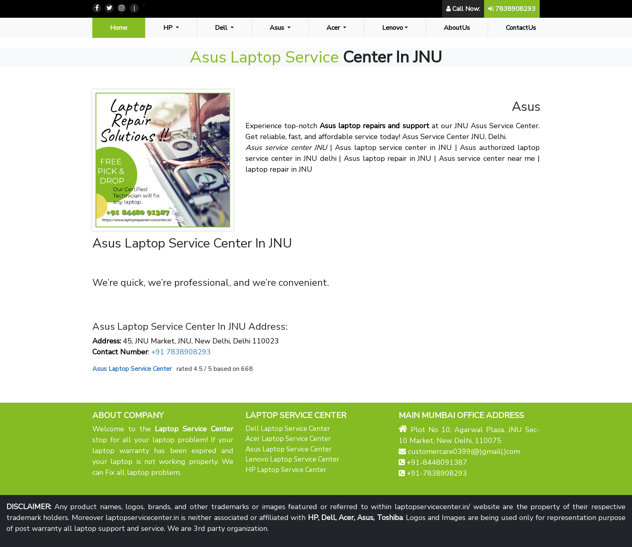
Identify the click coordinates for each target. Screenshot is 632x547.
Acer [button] (333, 27)
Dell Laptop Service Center (287, 428)
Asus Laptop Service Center (288, 449)
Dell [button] (222, 27)
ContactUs (521, 27)
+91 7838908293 (180, 352)
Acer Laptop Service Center (288, 438)
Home (120, 27)
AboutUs (457, 27)
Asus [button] (278, 27)
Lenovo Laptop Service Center (292, 459)
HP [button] (168, 27)
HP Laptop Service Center (285, 469)
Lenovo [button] (392, 27)
